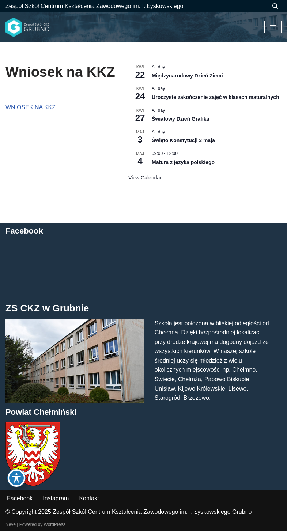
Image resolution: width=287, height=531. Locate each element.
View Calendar (145, 178)
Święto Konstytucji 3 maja (183, 140)
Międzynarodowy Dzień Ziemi (187, 76)
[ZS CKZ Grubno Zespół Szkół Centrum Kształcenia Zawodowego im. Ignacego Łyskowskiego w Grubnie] (27, 27)
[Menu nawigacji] (273, 27)
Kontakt (89, 498)
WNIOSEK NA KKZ (30, 107)
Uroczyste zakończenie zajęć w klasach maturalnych (215, 97)
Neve (10, 524)
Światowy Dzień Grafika (180, 119)
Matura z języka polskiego (183, 162)
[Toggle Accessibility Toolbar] (16, 478)
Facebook (20, 498)
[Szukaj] (275, 6)
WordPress (54, 524)
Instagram (56, 498)
